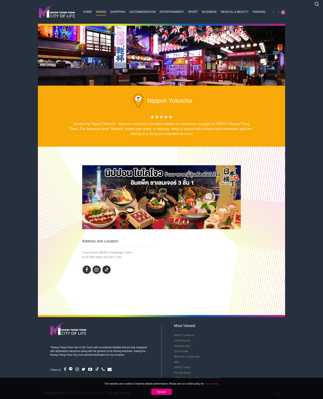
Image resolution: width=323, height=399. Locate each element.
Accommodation (143, 11)
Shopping (117, 11)
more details (211, 383)
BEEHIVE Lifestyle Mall (187, 356)
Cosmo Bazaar (182, 340)
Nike (176, 362)
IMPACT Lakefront (184, 335)
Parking (259, 11)
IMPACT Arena (182, 367)
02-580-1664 (93, 257)
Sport (193, 11)
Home (87, 11)
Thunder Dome (182, 372)
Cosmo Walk (181, 351)
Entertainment (172, 11)
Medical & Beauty (235, 11)
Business (209, 11)
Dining (101, 11)
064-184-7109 (112, 257)
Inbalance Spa (182, 346)
